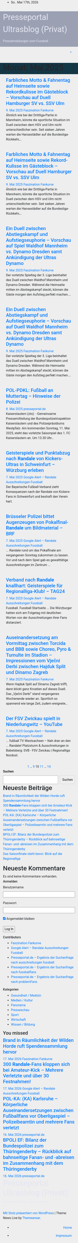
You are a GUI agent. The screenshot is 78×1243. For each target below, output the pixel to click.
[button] (70, 52)
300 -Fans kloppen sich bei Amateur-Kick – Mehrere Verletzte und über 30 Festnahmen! (36, 1072)
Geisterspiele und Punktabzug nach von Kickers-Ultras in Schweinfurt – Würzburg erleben (38, 461)
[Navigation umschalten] (71, 58)
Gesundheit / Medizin (26, 995)
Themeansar (31, 1218)
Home (67, 1228)
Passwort (9, 903)
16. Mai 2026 (12, 1135)
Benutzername (13, 887)
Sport (15, 1015)
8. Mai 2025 (15, 409)
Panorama (18, 1005)
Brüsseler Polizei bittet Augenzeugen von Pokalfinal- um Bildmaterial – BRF (37, 525)
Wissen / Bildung (23, 1024)
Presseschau (20, 1010)
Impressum (64, 1236)
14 (49, 766)
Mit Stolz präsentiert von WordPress (29, 1213)
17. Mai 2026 (12, 1059)
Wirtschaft (18, 1020)
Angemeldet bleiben (19, 919)
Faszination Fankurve (39, 110)
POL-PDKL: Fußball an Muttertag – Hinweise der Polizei (33, 396)
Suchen (8, 771)
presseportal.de (35, 409)
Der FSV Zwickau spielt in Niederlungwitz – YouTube (34, 721)
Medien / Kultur (22, 1000)
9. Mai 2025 (15, 110)
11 (41, 766)
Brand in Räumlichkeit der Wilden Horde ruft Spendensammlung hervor (38, 1046)
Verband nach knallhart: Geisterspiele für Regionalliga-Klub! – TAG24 (35, 585)
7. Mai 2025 (15, 477)
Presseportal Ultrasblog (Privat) (35, 1188)
